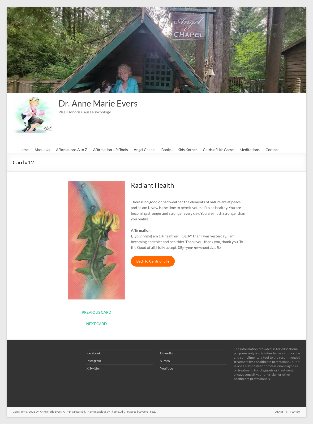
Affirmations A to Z (71, 149)
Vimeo (165, 361)
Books (166, 149)
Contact (272, 149)
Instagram (93, 361)
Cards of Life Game (218, 149)
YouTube (166, 368)
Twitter (95, 368)
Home (24, 149)
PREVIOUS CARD (96, 312)
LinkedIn (166, 353)
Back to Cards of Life (152, 261)
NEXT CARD (96, 323)
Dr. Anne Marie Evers (98, 103)
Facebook (93, 353)
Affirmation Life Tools (110, 149)
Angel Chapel (144, 149)
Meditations (250, 149)
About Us (42, 149)
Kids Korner (187, 149)
